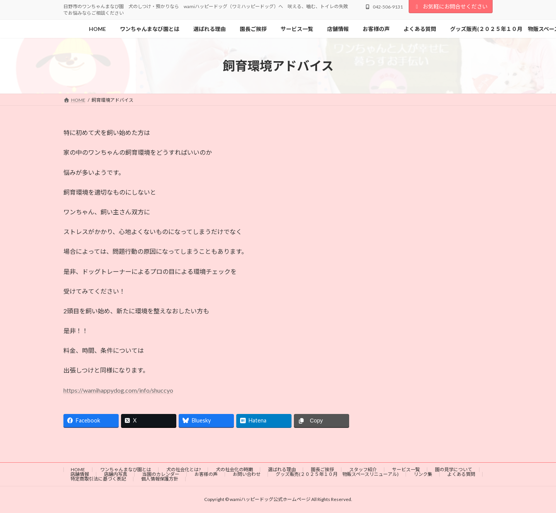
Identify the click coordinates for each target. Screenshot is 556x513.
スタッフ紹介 (363, 469)
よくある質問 (461, 474)
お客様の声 (206, 474)
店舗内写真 (115, 474)
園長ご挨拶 (322, 469)
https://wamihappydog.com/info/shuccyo (118, 390)
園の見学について (453, 469)
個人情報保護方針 (159, 479)
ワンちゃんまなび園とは (125, 469)
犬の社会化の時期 (234, 469)
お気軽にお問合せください (451, 6)
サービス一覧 (406, 469)
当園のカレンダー (160, 474)
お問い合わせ (247, 474)
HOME (78, 469)
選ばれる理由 (282, 469)
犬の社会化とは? (183, 469)
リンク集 (423, 474)
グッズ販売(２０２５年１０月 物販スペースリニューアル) (337, 474)
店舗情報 (79, 474)
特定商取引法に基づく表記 (98, 479)
